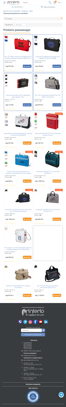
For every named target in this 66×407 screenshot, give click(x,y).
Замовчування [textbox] (18, 24)
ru (62, 2)
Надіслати (43, 330)
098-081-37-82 (28, 351)
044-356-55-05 (28, 343)
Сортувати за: (9, 24)
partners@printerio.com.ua (31, 360)
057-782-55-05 (28, 344)
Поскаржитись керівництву (33, 334)
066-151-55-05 (28, 345)
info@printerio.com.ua (30, 355)
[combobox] (21, 25)
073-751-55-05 (28, 348)
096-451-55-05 (28, 347)
